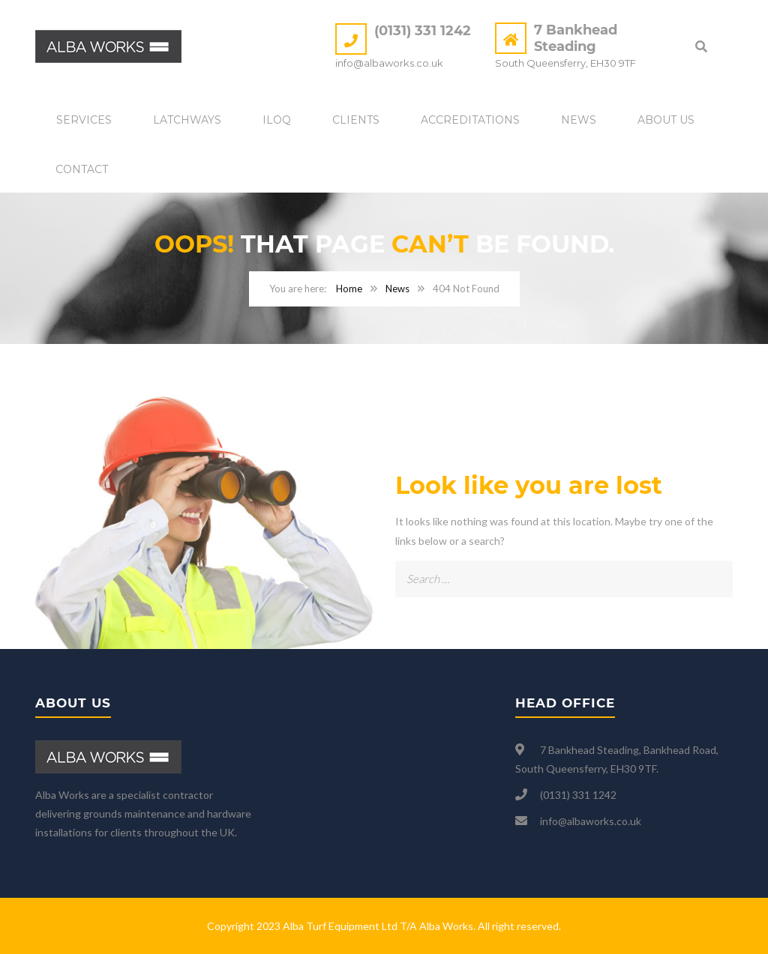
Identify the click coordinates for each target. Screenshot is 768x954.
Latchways (187, 120)
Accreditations (470, 120)
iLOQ (276, 120)
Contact (82, 169)
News (578, 120)
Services (84, 120)
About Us (666, 120)
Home (349, 289)
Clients (356, 120)
